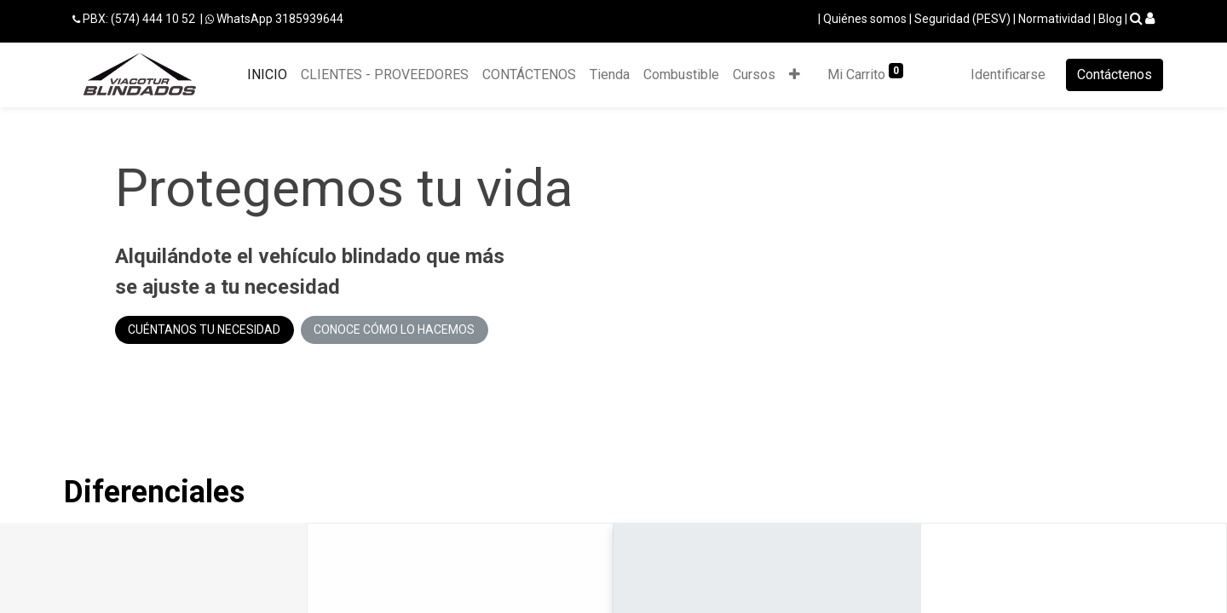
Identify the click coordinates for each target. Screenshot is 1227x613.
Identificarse (1008, 74)
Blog (1110, 19)
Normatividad (1054, 19)
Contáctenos (1114, 74)
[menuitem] (267, 75)
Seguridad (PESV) (962, 19)
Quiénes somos (865, 19)
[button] (794, 75)
